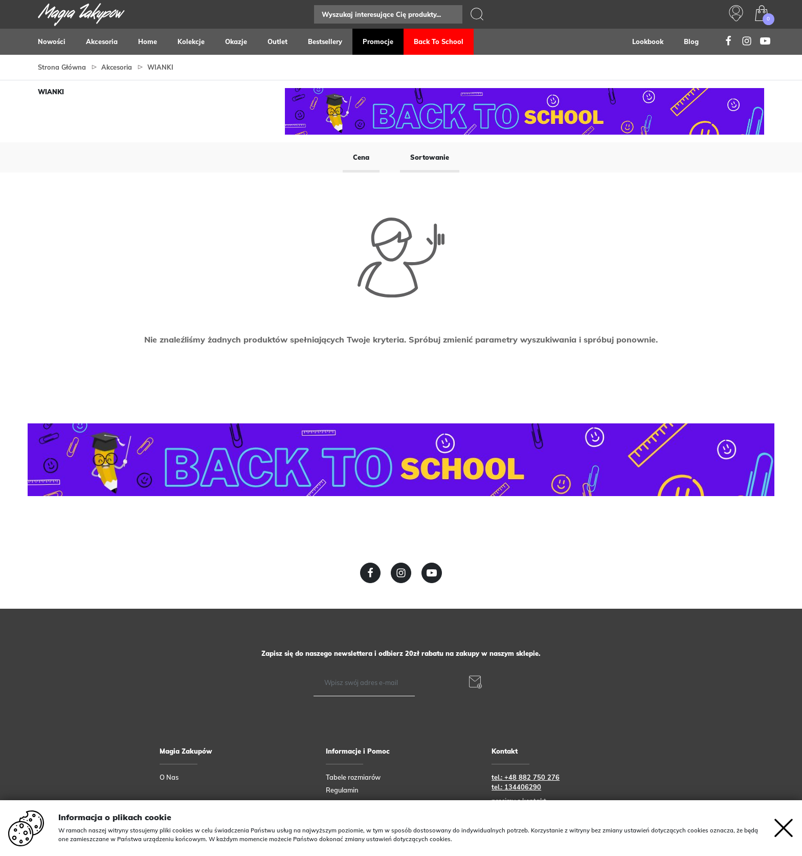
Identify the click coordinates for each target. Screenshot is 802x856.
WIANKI (160, 67)
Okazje (236, 41)
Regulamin (342, 790)
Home (147, 41)
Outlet (277, 41)
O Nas (169, 777)
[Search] (388, 14)
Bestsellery (325, 41)
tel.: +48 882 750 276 (526, 777)
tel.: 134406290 (516, 787)
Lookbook (647, 41)
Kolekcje (191, 41)
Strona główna (62, 67)
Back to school (438, 41)
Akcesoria (102, 41)
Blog (691, 41)
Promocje (378, 41)
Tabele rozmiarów (353, 777)
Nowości (51, 41)
